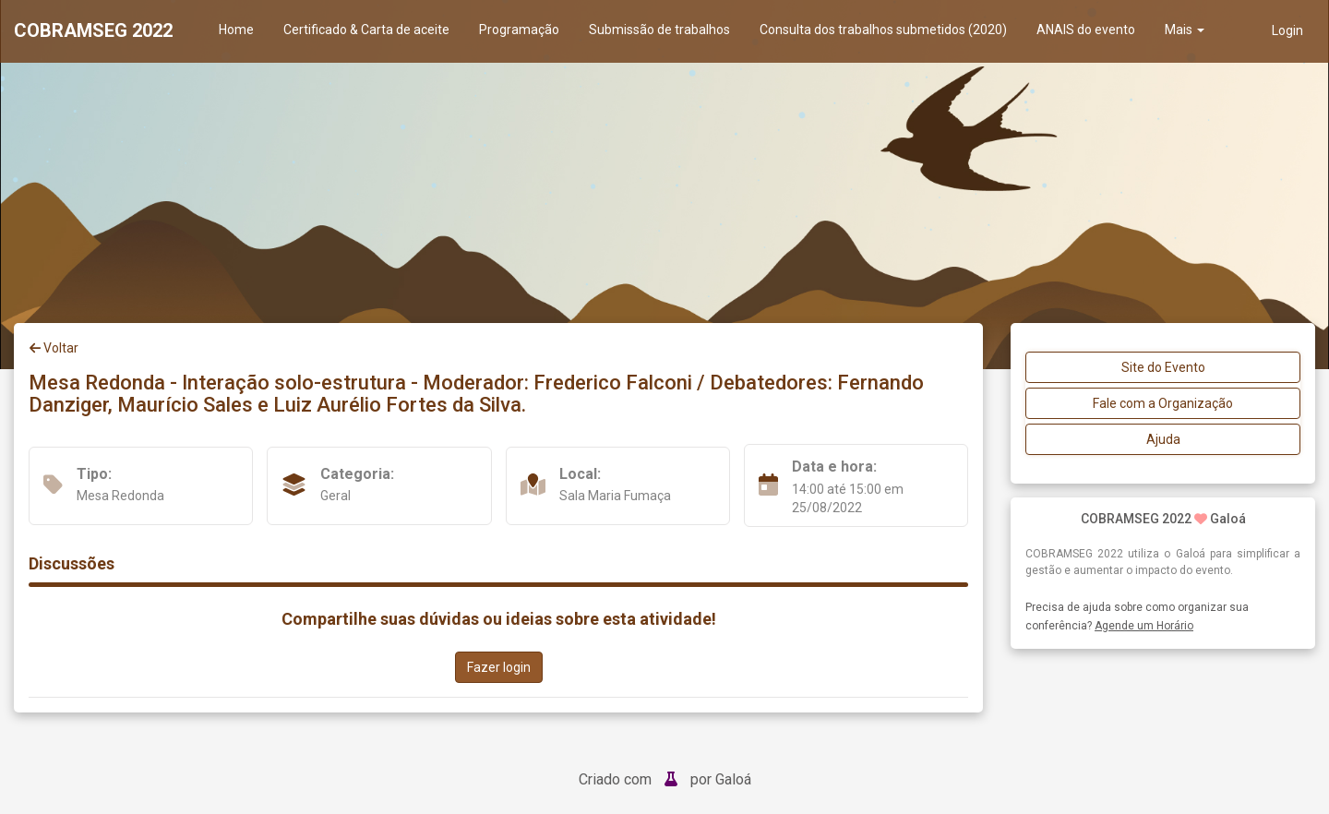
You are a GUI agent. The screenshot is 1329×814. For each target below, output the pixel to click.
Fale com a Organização (1163, 403)
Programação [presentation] (519, 29)
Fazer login (499, 667)
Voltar (54, 348)
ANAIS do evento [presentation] (1085, 29)
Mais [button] (1184, 29)
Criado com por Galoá (665, 779)
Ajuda (1163, 439)
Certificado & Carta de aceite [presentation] (366, 29)
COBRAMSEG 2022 (93, 30)
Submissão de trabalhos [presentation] (659, 29)
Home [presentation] (236, 29)
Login (1287, 30)
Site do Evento (1163, 367)
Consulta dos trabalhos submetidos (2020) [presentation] (883, 29)
